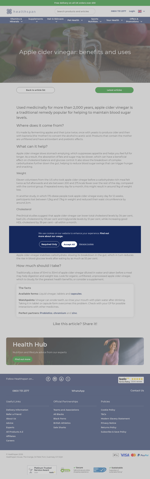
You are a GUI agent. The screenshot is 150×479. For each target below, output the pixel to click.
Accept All (69, 244)
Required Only (49, 244)
